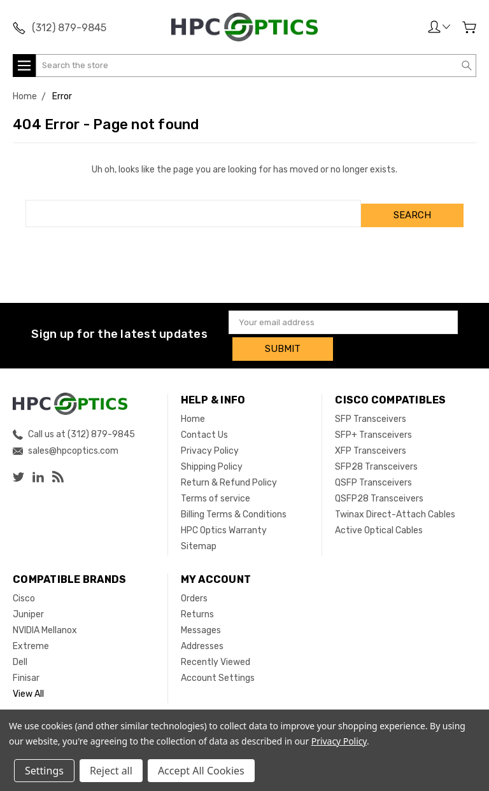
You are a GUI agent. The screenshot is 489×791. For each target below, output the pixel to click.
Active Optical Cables (379, 523)
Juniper (28, 607)
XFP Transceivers (370, 443)
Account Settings (218, 671)
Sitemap (198, 539)
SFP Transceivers (370, 412)
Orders (194, 591)
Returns (197, 607)
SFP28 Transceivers (376, 459)
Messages (201, 623)
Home (193, 412)
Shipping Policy (212, 459)
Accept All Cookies (201, 771)
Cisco (24, 591)
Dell (20, 655)
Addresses (202, 639)
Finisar (26, 671)
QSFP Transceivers (373, 475)
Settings (44, 771)
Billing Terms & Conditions (234, 507)
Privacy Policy (210, 443)
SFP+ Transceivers (373, 428)
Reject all (111, 771)
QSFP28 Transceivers (379, 491)
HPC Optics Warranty (224, 523)
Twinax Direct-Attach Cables (395, 507)
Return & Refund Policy (229, 475)
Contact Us (204, 428)
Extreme (31, 639)
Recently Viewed (215, 655)
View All (28, 687)
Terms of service (215, 491)
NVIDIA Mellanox (45, 623)
